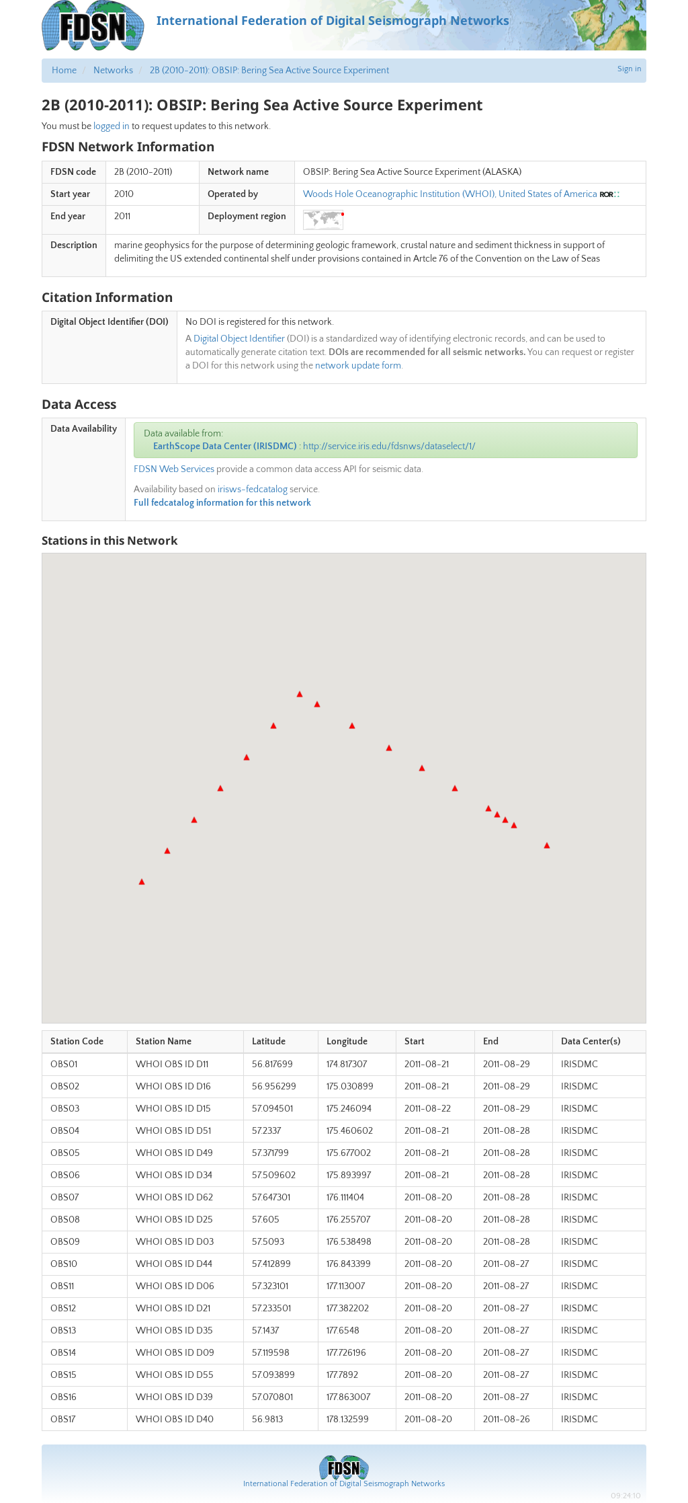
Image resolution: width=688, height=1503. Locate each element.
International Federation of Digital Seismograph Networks (344, 1483)
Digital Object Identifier (239, 339)
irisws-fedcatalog (253, 489)
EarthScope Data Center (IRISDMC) (225, 446)
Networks (113, 70)
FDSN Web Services (174, 469)
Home (64, 70)
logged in (111, 126)
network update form (358, 365)
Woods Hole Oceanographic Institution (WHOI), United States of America (450, 194)
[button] (141, 881)
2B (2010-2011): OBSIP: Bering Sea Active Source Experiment (269, 70)
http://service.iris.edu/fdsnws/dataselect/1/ (389, 446)
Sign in (629, 69)
